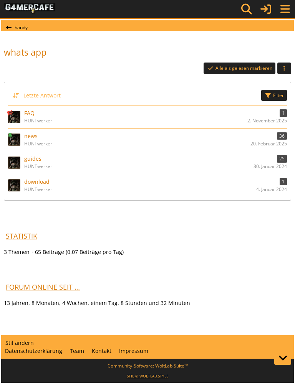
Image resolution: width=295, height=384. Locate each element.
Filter (274, 95)
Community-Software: (148, 366)
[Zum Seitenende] (282, 358)
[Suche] (246, 9)
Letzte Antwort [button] (42, 95)
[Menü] (285, 9)
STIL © (148, 376)
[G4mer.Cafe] (29, 8)
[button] (284, 68)
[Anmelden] (265, 9)
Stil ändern (19, 342)
